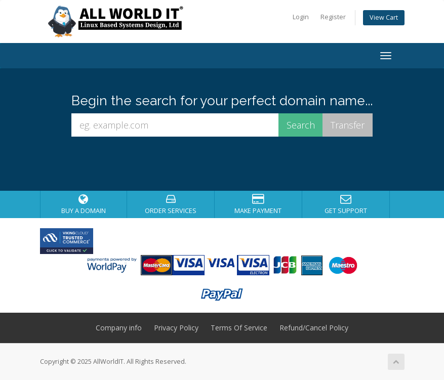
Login (301, 17)
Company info (119, 327)
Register (333, 17)
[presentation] (231, 164)
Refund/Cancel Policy (313, 327)
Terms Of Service (239, 327)
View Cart (384, 17)
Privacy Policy (176, 327)
